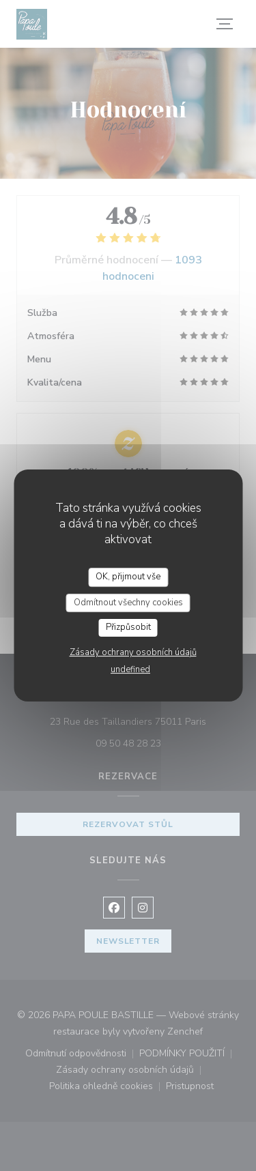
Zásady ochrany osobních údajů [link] (133, 652)
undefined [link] (130, 669)
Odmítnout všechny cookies (128, 602)
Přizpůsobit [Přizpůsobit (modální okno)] (128, 627)
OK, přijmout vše (128, 576)
